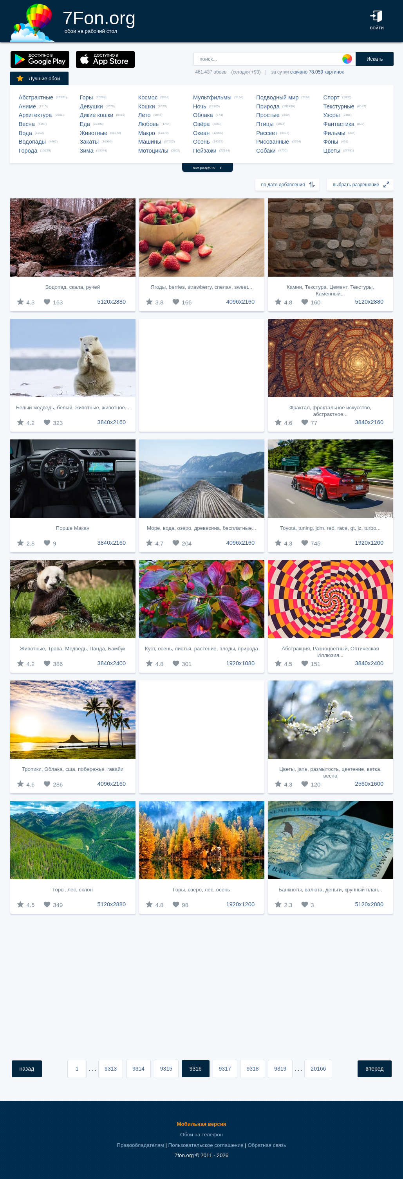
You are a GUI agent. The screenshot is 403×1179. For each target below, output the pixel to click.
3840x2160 (112, 422)
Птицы (264, 124)
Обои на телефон (201, 1134)
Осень (201, 142)
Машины (149, 142)
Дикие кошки (97, 115)
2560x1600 (369, 784)
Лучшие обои (38, 78)
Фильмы (334, 133)
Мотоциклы (153, 151)
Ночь (199, 106)
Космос (148, 97)
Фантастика (338, 124)
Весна (27, 124)
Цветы (331, 151)
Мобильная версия (201, 1124)
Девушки (91, 106)
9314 (138, 1069)
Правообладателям (140, 1145)
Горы (86, 97)
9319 (280, 1069)
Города (28, 151)
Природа (268, 106)
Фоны (330, 142)
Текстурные (338, 106)
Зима (87, 151)
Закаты (89, 142)
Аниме (27, 106)
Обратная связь (267, 1145)
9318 (252, 1069)
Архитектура (35, 115)
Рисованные (272, 142)
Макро (146, 133)
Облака (203, 115)
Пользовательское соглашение (206, 1145)
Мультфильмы (212, 97)
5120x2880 (112, 302)
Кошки (146, 106)
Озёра (201, 124)
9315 (166, 1069)
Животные (94, 133)
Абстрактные (36, 97)
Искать (375, 59)
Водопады (32, 142)
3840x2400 (112, 663)
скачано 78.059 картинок (317, 72)
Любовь (148, 124)
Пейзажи (205, 151)
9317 (225, 1069)
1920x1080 (240, 663)
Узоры (331, 115)
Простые (268, 115)
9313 (111, 1069)
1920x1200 (369, 543)
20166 (318, 1069)
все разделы (207, 168)
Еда (85, 124)
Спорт (331, 97)
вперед (374, 1069)
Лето (144, 115)
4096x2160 (240, 302)
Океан (201, 133)
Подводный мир (277, 97)
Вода (25, 133)
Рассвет (266, 133)
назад (27, 1069)
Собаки (266, 151)
